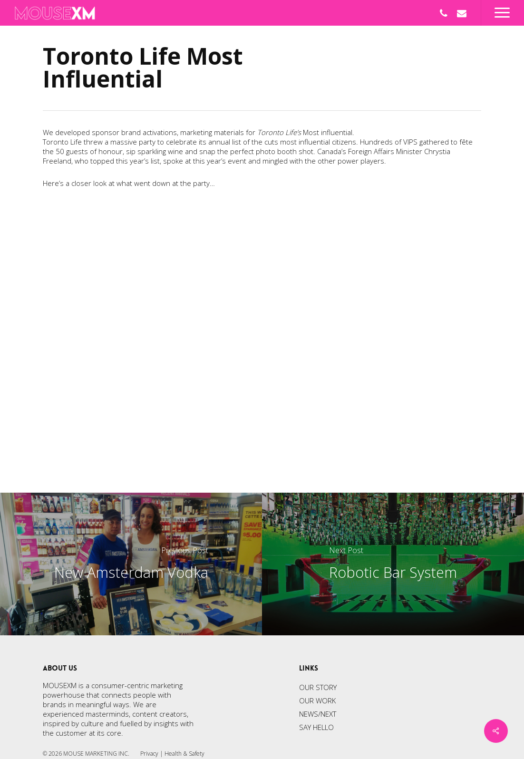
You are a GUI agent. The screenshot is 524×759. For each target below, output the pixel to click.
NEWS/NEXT (317, 714)
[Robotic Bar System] (393, 564)
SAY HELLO (316, 727)
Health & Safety (184, 753)
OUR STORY (318, 687)
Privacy (149, 753)
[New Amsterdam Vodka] (131, 564)
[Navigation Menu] (502, 13)
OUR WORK (317, 700)
